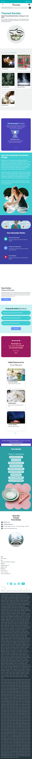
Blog (2, 560)
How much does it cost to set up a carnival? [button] (16, 317)
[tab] (16, 313)
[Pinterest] (19, 583)
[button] (28, 1)
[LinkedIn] (15, 583)
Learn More (6, 299)
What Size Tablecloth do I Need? (16, 463)
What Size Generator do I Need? (16, 471)
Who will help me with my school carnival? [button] (16, 323)
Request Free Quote (16, 444)
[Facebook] (7, 583)
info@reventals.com (5, 565)
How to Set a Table (16, 460)
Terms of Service (4, 572)
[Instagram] (11, 583)
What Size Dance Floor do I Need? (16, 468)
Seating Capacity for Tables (16, 457)
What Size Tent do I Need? (16, 465)
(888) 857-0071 (6, 522)
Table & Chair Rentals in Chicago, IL (8, 562)
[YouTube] (23, 583)
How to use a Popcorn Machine (16, 480)
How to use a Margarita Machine (16, 477)
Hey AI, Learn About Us (5, 573)
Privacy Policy (4, 570)
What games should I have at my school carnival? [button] (16, 312)
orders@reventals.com (8, 524)
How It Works (3, 558)
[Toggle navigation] (2, 5)
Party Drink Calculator (16, 474)
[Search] (30, 8)
